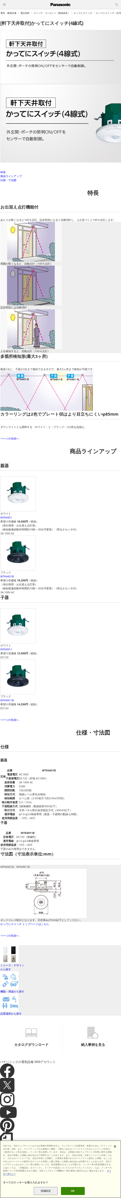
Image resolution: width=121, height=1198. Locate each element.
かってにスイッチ (83, 13)
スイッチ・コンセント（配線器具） (51, 13)
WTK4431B (7, 576)
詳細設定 (46, 1190)
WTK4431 (6, 517)
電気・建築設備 (8, 13)
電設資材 (24, 13)
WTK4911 (6, 649)
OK (73, 1190)
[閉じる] (115, 1146)
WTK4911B (7, 700)
